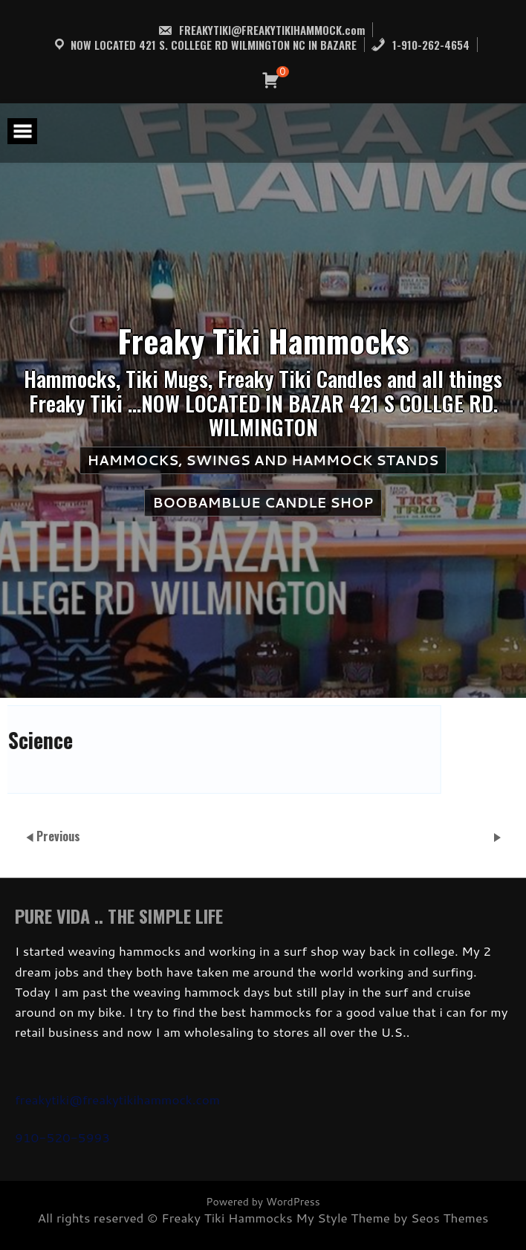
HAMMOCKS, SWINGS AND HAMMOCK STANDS (263, 460)
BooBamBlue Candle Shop (262, 502)
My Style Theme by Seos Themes (392, 1217)
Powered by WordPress (262, 1201)
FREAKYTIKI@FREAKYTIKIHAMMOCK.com (261, 30)
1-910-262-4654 (420, 44)
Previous (58, 836)
